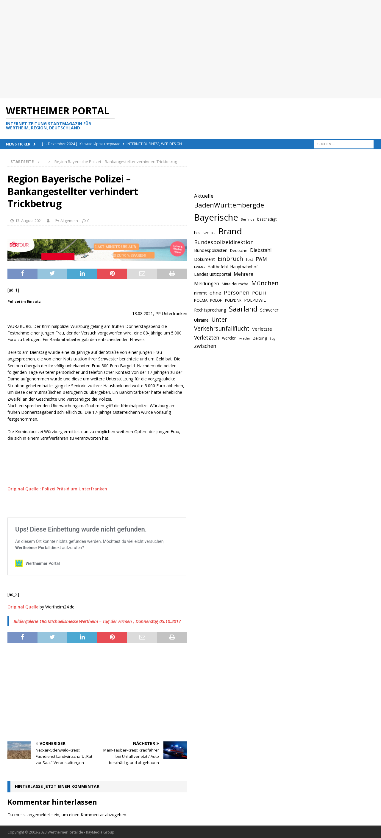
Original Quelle (22, 607)
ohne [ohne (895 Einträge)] (215, 292)
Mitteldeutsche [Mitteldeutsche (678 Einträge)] (235, 283)
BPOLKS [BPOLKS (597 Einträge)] (209, 233)
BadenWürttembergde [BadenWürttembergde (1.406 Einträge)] (229, 205)
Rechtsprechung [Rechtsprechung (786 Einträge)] (210, 310)
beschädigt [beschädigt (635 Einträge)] (267, 219)
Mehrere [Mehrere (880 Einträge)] (243, 274)
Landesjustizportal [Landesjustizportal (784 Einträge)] (212, 274)
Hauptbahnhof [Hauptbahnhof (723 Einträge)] (244, 266)
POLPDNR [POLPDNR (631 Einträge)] (233, 300)
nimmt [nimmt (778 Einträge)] (200, 293)
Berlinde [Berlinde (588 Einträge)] (247, 219)
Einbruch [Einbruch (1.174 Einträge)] (230, 259)
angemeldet (38, 814)
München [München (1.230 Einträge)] (265, 283)
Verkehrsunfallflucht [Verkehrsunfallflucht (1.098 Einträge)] (221, 328)
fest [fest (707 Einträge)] (249, 259)
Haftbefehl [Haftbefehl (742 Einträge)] (217, 266)
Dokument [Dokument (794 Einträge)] (204, 259)
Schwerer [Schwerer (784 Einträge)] (269, 310)
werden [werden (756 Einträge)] (229, 338)
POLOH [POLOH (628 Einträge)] (216, 300)
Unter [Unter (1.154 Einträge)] (219, 319)
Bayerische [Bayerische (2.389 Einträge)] (216, 217)
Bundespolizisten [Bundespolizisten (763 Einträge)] (210, 250)
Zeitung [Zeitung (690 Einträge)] (260, 338)
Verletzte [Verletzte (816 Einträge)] (262, 329)
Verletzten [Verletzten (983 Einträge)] (206, 337)
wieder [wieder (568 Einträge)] (244, 338)
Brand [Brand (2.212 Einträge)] (230, 231)
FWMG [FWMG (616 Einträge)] (199, 267)
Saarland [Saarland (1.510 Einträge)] (243, 309)
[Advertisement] (178, 49)
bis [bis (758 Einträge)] (197, 233)
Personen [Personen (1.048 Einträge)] (236, 292)
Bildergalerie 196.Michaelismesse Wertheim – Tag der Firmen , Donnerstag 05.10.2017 (97, 621)
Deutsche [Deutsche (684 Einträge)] (238, 250)
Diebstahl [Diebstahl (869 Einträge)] (260, 250)
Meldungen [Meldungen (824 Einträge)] (206, 283)
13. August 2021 (29, 220)
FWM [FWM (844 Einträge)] (261, 259)
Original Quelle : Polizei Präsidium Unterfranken (57, 489)
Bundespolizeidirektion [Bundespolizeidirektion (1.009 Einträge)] (224, 242)
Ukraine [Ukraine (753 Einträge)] (201, 320)
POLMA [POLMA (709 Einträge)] (200, 300)
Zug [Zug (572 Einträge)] (272, 338)
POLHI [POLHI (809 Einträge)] (259, 293)
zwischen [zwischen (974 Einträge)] (205, 345)
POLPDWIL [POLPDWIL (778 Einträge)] (255, 300)
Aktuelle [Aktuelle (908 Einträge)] (203, 195)
